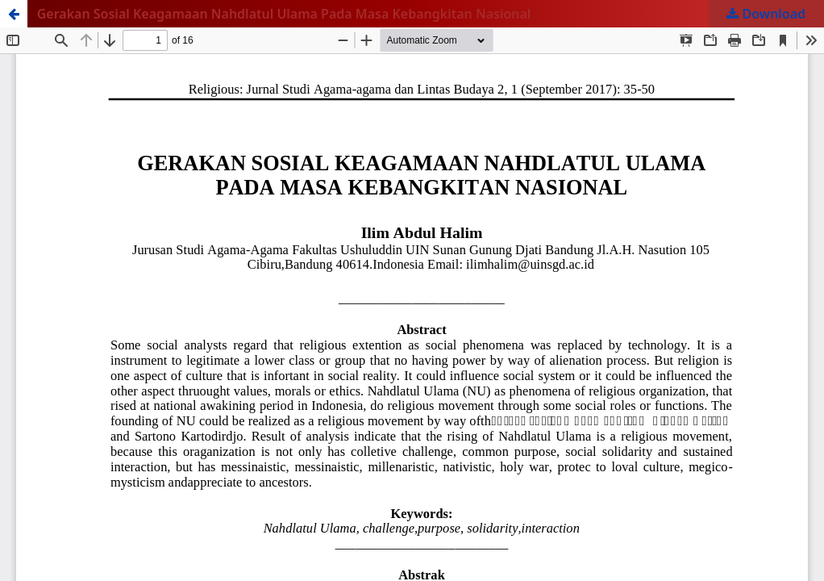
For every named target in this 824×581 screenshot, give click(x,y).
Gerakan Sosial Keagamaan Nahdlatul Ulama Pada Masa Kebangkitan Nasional (284, 14)
